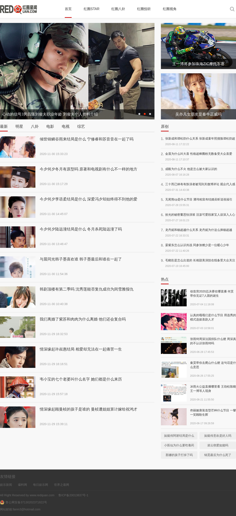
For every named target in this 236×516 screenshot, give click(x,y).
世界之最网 (61, 484)
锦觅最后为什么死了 (217, 455)
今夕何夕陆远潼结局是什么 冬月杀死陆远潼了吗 (81, 229)
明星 (19, 126)
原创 (165, 126)
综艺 (81, 126)
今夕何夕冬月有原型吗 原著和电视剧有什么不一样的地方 (88, 169)
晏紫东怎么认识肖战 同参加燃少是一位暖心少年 (197, 245)
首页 (68, 9)
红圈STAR (91, 9)
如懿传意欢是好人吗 (217, 435)
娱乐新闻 (6, 484)
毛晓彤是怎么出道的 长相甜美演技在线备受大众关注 (200, 260)
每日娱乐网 (40, 484)
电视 (66, 126)
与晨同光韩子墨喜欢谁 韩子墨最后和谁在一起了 (81, 259)
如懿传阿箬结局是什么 (179, 435)
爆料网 (22, 484)
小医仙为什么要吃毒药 (179, 445)
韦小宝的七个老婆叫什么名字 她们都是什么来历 (81, 379)
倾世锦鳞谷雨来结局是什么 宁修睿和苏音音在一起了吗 (86, 139)
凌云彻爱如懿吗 (217, 445)
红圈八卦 (118, 9)
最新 (4, 126)
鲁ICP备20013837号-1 (72, 495)
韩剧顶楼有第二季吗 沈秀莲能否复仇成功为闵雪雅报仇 (86, 289)
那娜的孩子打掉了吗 (179, 455)
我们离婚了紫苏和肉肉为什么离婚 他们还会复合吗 (83, 319)
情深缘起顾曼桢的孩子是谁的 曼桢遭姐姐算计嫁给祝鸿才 (88, 409)
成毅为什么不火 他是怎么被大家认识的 (191, 169)
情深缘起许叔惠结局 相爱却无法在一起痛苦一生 (81, 349)
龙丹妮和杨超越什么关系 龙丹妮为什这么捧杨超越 (198, 230)
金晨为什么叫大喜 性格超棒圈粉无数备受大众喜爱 (198, 153)
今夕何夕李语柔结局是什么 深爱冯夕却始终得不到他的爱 (88, 199)
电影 (50, 126)
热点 (165, 279)
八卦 (35, 126)
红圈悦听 (144, 9)
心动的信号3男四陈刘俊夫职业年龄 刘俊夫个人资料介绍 (50, 114)
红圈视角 (170, 9)
